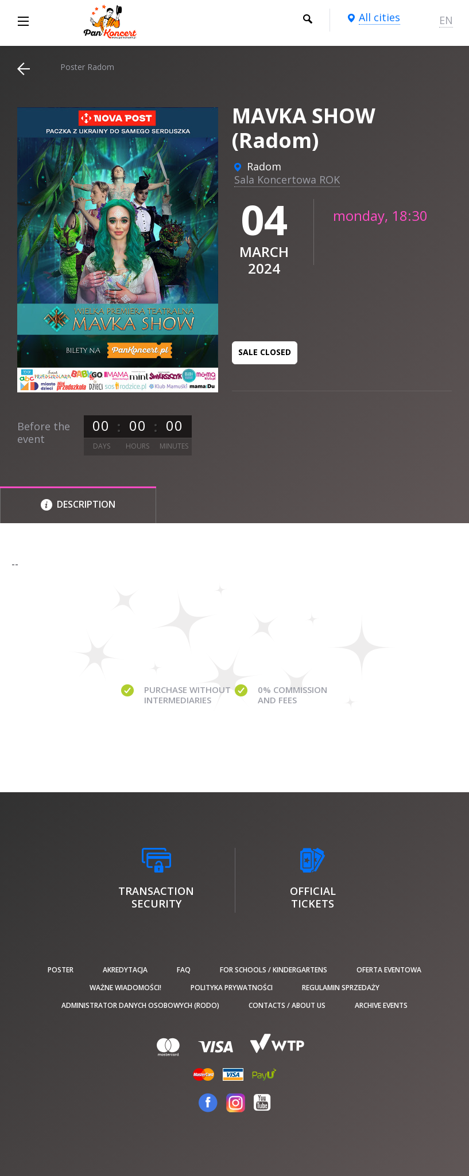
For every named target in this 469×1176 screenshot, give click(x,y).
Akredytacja (125, 970)
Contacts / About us (287, 1005)
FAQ (184, 970)
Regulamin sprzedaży (340, 987)
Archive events (381, 1005)
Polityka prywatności (232, 987)
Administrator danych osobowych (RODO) (140, 1005)
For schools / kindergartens (273, 970)
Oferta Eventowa (388, 970)
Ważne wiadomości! (125, 987)
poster (60, 970)
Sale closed (264, 351)
